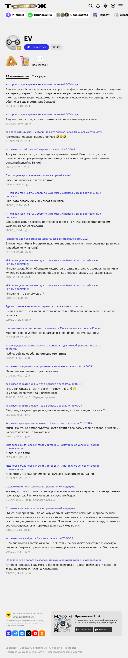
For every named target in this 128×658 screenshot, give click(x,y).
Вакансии (11, 648)
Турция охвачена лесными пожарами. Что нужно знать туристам (45, 306)
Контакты (70, 648)
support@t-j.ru (26, 617)
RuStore (101, 629)
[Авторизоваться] (113, 5)
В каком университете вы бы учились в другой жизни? (39, 175)
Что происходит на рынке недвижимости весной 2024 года (42, 84)
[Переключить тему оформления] (105, 5)
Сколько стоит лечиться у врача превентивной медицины (41, 486)
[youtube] (35, 633)
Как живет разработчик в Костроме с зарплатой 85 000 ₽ (40, 149)
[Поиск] (90, 5)
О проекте (55, 648)
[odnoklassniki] (42, 633)
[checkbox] (120, 5)
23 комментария (17, 76)
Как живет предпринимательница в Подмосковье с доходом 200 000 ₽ (49, 423)
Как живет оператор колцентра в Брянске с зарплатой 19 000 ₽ (44, 384)
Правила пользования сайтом (64, 652)
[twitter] (29, 633)
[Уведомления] (98, 5)
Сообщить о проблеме (33, 648)
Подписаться (36, 47)
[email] (9, 633)
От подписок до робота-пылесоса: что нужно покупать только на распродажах (53, 560)
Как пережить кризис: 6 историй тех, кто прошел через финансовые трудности (54, 132)
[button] (19, 48)
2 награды (39, 76)
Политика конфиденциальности (25, 652)
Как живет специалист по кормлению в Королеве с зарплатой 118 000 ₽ (49, 366)
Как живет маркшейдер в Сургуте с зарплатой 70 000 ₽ (39, 538)
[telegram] (15, 633)
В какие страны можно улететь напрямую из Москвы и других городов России (53, 328)
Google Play (84, 629)
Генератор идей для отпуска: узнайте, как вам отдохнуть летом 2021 (47, 239)
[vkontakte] (22, 633)
